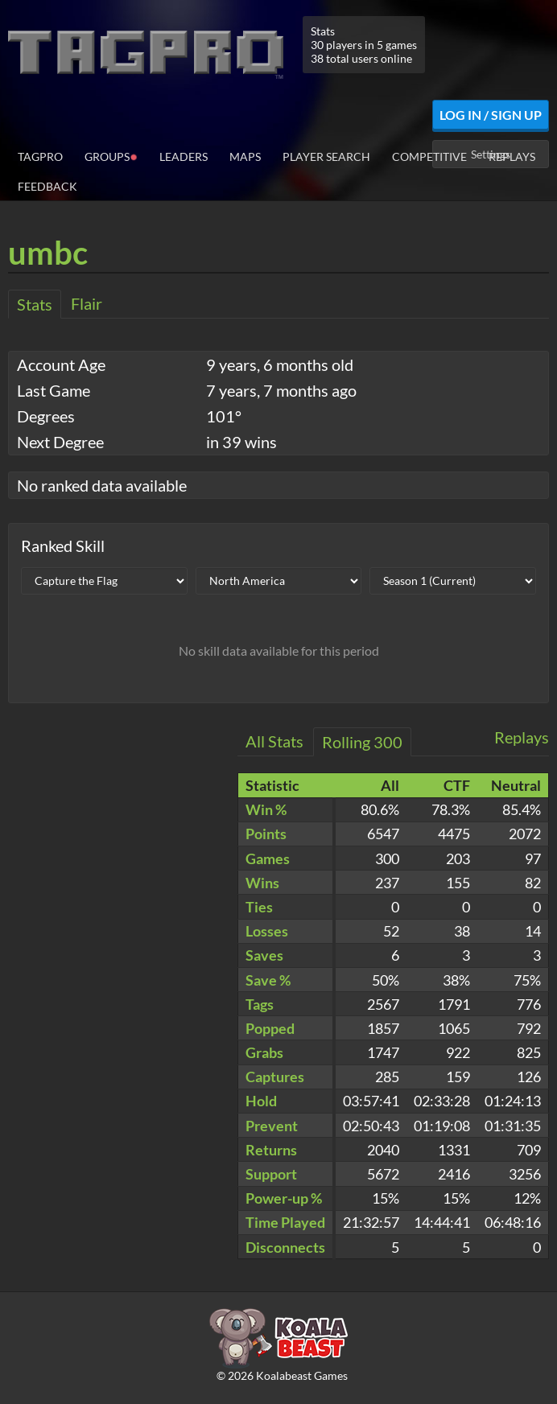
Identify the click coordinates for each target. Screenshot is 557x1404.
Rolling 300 (362, 741)
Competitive (429, 156)
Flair (86, 303)
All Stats (274, 741)
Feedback (47, 186)
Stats (34, 304)
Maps (245, 156)
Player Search (326, 156)
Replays (512, 156)
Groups (111, 155)
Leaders (183, 156)
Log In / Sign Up (490, 114)
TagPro (40, 156)
